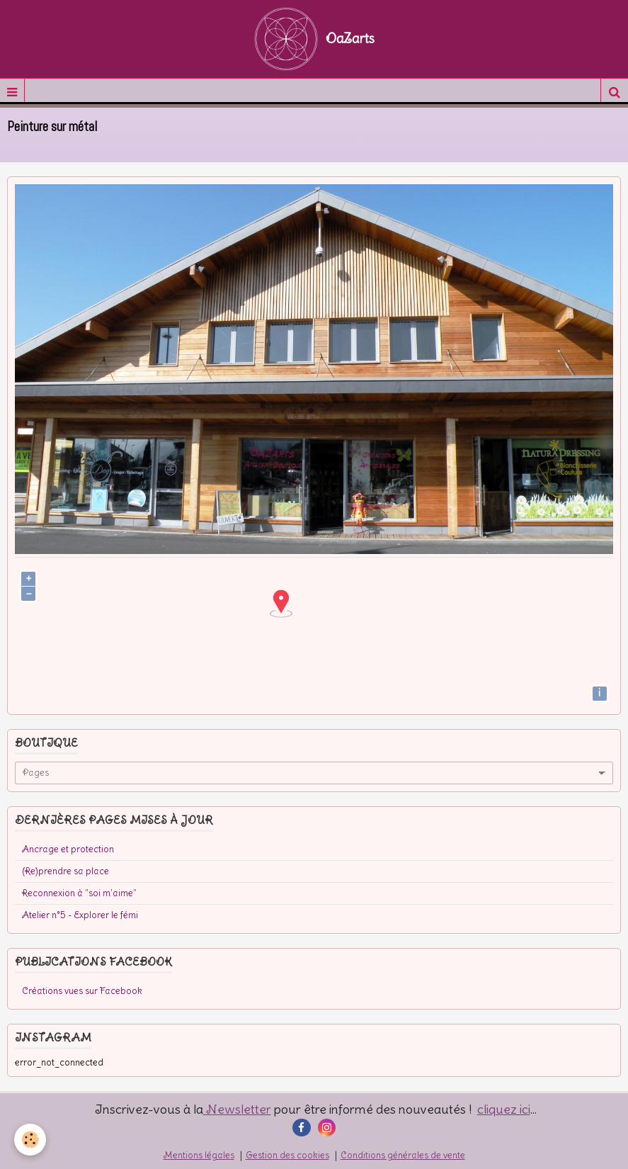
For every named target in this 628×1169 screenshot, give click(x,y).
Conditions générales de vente (403, 1155)
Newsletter (237, 1109)
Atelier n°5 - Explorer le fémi (80, 915)
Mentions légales (199, 1155)
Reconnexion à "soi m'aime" (79, 893)
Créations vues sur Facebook (82, 991)
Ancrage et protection (68, 849)
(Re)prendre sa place (65, 871)
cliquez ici (503, 1109)
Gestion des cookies (287, 1155)
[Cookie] (30, 1140)
